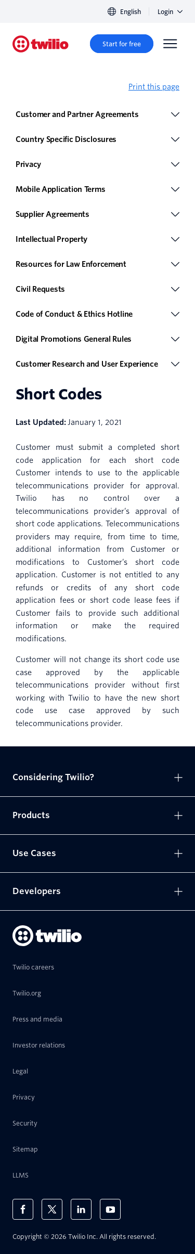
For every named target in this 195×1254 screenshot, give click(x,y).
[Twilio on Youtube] (110, 1209)
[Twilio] (40, 44)
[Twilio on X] (52, 1209)
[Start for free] (121, 43)
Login (170, 12)
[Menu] (170, 43)
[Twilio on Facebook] (22, 1209)
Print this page (153, 87)
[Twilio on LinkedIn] (81, 1209)
